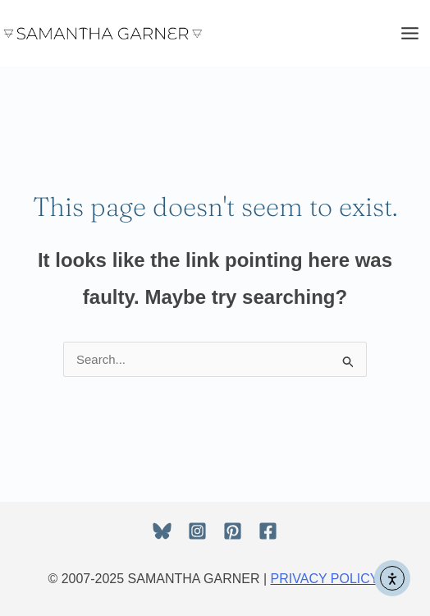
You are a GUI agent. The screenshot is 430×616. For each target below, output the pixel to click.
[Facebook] (267, 531)
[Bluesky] (162, 531)
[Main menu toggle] (410, 33)
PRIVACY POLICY (325, 579)
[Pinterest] (232, 531)
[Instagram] (197, 531)
